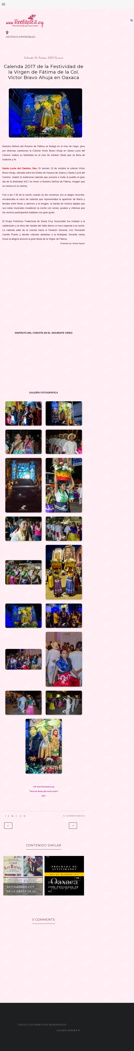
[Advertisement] (43, 288)
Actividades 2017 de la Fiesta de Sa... (23, 889)
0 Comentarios (74, 815)
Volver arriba (68, 1030)
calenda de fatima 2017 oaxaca (43, 57)
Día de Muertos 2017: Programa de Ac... (63, 887)
